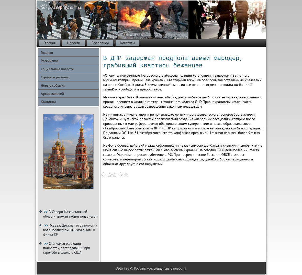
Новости (73, 42)
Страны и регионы (55, 77)
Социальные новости (57, 69)
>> (46, 211)
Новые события (53, 85)
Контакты (127, 42)
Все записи (100, 42)
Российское (50, 60)
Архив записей (52, 93)
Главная (50, 42)
